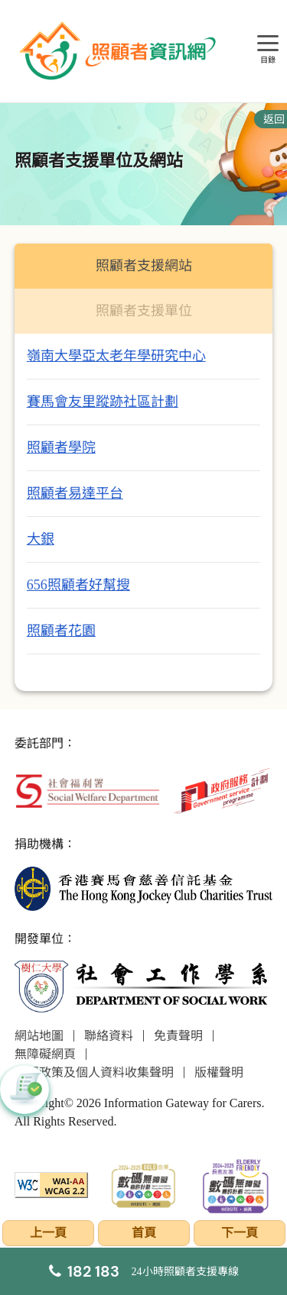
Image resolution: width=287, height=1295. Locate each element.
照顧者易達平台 (75, 493)
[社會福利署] (87, 789)
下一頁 (239, 1232)
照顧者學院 (61, 447)
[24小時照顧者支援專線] (144, 1271)
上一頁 (48, 1232)
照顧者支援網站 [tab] (144, 265)
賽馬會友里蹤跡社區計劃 (102, 401)
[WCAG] (52, 1183)
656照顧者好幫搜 (78, 585)
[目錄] (267, 43)
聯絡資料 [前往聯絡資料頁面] (108, 1035)
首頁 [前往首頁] (144, 1232)
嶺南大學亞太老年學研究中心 (116, 355)
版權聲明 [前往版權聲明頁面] (218, 1072)
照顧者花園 (61, 630)
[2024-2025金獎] (143, 1183)
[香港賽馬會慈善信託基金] (144, 886)
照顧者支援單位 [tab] (144, 310)
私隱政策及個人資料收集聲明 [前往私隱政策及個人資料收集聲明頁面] (94, 1072)
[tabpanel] (144, 512)
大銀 (40, 539)
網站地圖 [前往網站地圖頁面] (39, 1035)
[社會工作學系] (144, 986)
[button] (24, 1089)
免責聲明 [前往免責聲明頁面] (178, 1035)
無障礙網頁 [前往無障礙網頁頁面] (45, 1054)
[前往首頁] (119, 51)
